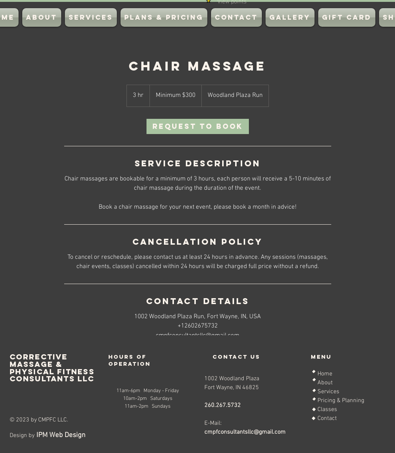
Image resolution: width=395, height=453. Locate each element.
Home (324, 374)
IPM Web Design (59, 435)
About (325, 383)
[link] (198, 126)
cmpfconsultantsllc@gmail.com (245, 432)
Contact (327, 418)
